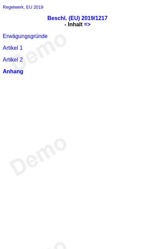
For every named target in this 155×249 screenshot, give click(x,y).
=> (87, 24)
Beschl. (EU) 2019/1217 (77, 18)
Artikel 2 (13, 60)
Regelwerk (13, 7)
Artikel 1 (13, 48)
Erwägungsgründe (25, 36)
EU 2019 (34, 7)
